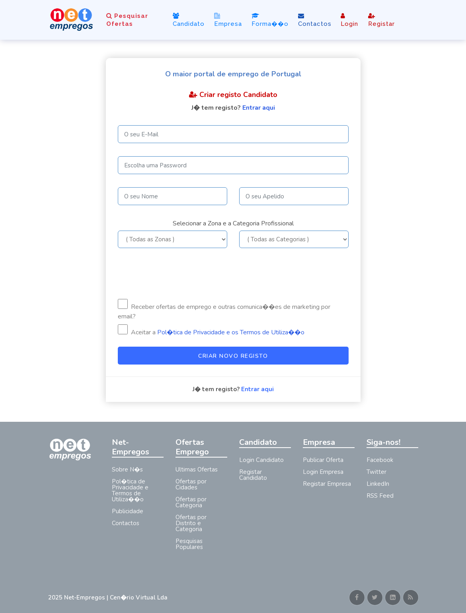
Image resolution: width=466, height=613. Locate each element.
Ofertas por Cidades (191, 484)
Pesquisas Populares (189, 544)
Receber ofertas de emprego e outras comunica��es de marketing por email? (224, 310)
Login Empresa (323, 472)
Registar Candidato (253, 475)
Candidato (189, 20)
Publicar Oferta (323, 460)
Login (349, 20)
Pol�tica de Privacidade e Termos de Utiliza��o (130, 490)
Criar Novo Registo (233, 356)
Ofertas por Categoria (191, 502)
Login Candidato (261, 460)
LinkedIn (378, 484)
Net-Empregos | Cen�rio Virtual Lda (116, 597)
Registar (381, 20)
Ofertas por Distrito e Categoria (191, 523)
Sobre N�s (127, 469)
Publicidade (127, 511)
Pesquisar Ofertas (127, 19)
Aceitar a (211, 330)
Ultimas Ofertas (196, 469)
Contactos (314, 20)
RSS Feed (380, 496)
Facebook (380, 460)
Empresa (228, 19)
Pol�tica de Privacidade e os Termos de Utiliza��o (230, 332)
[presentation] (178, 273)
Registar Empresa (327, 484)
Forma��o (270, 20)
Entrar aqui (258, 107)
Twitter (376, 472)
